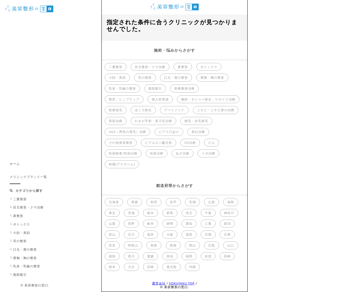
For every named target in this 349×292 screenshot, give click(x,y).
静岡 (170, 223)
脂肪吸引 (155, 88)
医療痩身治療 (184, 88)
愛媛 (150, 256)
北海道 (114, 202)
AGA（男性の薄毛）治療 (127, 132)
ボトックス (208, 67)
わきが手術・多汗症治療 (153, 121)
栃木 (150, 213)
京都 (208, 234)
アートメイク (174, 110)
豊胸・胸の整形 (212, 77)
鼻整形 (183, 67)
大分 (131, 267)
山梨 (112, 223)
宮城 (192, 202)
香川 (131, 256)
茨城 (131, 213)
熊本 (112, 267)
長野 (131, 223)
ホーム (15, 163)
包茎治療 (156, 153)
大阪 (170, 234)
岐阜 (150, 223)
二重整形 (115, 67)
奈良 (112, 245)
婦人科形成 (160, 99)
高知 (170, 256)
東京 (112, 213)
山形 (211, 202)
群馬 (170, 213)
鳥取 (154, 245)
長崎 (227, 256)
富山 (112, 234)
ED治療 (190, 142)
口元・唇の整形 (176, 77)
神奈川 (229, 213)
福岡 (189, 256)
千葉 (208, 213)
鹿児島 (172, 267)
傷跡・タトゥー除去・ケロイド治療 (208, 99)
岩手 (173, 202)
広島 (211, 245)
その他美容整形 (121, 142)
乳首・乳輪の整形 (122, 88)
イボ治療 (208, 153)
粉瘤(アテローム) (122, 164)
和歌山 (133, 245)
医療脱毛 (115, 110)
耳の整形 (145, 77)
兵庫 (227, 234)
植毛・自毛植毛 (196, 121)
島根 (173, 245)
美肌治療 (115, 121)
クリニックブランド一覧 (28, 177)
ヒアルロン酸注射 (158, 142)
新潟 (227, 223)
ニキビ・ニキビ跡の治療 (215, 110)
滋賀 (189, 234)
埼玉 (189, 213)
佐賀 (208, 256)
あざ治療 (182, 153)
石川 (131, 234)
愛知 (189, 223)
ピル (211, 142)
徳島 (112, 256)
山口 (230, 245)
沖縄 (192, 267)
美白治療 (198, 132)
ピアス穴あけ (169, 132)
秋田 (154, 202)
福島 (230, 202)
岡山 (192, 245)
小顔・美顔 (117, 77)
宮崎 (150, 267)
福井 (150, 234)
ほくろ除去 (143, 110)
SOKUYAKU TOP (182, 283)
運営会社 (159, 283)
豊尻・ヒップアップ (124, 99)
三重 (208, 223)
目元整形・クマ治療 (150, 67)
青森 (134, 202)
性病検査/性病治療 (123, 153)
